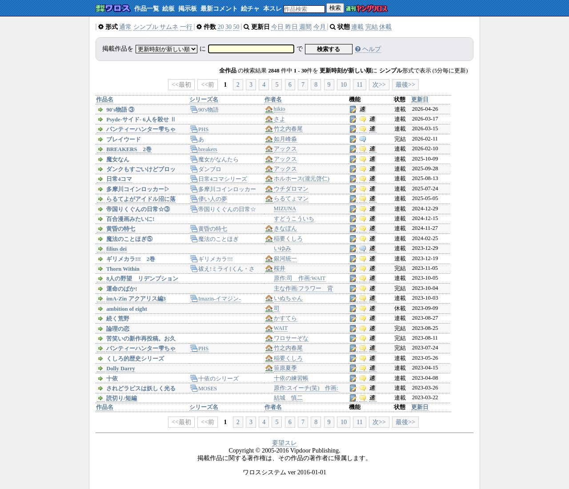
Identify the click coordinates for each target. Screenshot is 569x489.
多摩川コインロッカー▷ (138, 189)
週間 (305, 27)
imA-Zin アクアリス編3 (136, 299)
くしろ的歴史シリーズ (135, 359)
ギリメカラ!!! (211, 259)
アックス (285, 149)
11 (359, 84)
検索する (328, 49)
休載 (385, 27)
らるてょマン (291, 199)
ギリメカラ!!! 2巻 (130, 259)
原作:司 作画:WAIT (299, 278)
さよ (279, 119)
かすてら (285, 318)
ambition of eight (126, 309)
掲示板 (187, 8)
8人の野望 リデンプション (142, 279)
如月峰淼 (285, 139)
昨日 (291, 27)
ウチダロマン (291, 189)
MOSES (203, 388)
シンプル (145, 27)
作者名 (273, 99)
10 (344, 84)
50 (236, 27)
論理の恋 (117, 329)
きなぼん (285, 228)
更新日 (420, 99)
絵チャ (250, 8)
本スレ (272, 8)
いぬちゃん (288, 298)
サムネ (169, 27)
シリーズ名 (203, 99)
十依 (112, 379)
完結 (371, 27)
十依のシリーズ (214, 379)
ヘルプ (368, 49)
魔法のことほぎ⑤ (129, 239)
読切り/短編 (121, 398)
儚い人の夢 (209, 199)
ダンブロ (206, 169)
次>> (379, 84)
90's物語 (204, 110)
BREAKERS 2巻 (129, 149)
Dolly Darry (120, 368)
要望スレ (284, 443)
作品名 (104, 99)
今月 (319, 27)
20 (220, 27)
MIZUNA (285, 208)
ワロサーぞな (291, 338)
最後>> (405, 84)
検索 (335, 7)
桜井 (279, 268)
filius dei (116, 249)
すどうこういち (294, 219)
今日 (277, 27)
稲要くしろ (288, 239)
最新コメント (219, 8)
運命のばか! (121, 289)
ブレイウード (123, 139)
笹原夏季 (285, 368)
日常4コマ (119, 179)
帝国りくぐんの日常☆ (223, 209)
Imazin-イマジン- (215, 299)
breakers (203, 149)
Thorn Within (123, 269)
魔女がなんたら (214, 159)
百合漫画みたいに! (130, 219)
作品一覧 (146, 8)
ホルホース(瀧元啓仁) (301, 179)
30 (228, 27)
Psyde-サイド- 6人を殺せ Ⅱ (141, 119)
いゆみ (282, 248)
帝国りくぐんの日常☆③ (138, 209)
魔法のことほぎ (214, 239)
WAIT (281, 328)
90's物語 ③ (120, 110)
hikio (279, 109)
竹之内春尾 (288, 129)
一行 (186, 27)
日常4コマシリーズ (219, 179)
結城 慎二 (288, 398)
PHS (199, 129)
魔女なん (117, 159)
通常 (125, 27)
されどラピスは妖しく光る (141, 388)
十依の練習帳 (291, 378)
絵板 (168, 8)
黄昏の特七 (120, 229)
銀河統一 (285, 259)
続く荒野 (117, 319)
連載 (357, 27)
